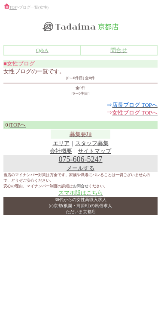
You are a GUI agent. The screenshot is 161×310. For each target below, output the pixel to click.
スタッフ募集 (92, 143)
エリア (61, 143)
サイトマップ (94, 151)
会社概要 (61, 151)
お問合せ (80, 186)
